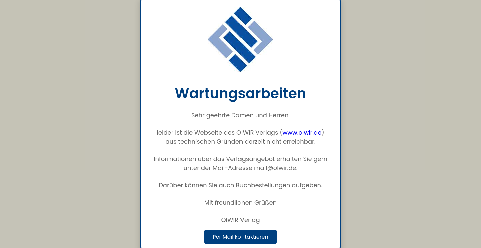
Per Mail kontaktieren (240, 237)
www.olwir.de (301, 132)
